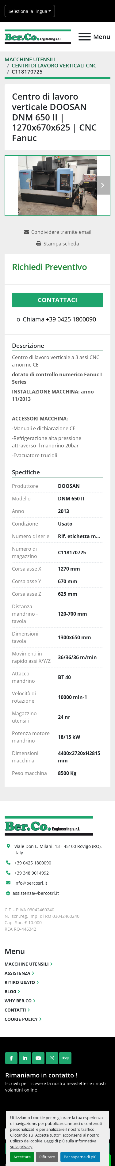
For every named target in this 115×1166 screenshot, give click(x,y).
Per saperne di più (80, 1157)
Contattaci (57, 300)
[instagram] (52, 1058)
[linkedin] (25, 1058)
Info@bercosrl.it (30, 883)
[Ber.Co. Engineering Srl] (49, 825)
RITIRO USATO (20, 982)
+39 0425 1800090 (71, 319)
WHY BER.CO (18, 1001)
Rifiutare (47, 1157)
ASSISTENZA (17, 973)
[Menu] (85, 36)
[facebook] (11, 1058)
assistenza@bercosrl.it (36, 893)
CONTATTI (15, 1010)
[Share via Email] (57, 232)
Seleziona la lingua (28, 11)
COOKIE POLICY (21, 1019)
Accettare (22, 1157)
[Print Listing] (57, 243)
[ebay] (65, 1058)
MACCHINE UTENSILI (27, 964)
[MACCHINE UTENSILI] (30, 59)
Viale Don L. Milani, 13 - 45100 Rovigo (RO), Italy (58, 849)
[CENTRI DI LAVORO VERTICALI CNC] (54, 65)
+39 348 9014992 (31, 873)
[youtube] (38, 1058)
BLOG (10, 991)
